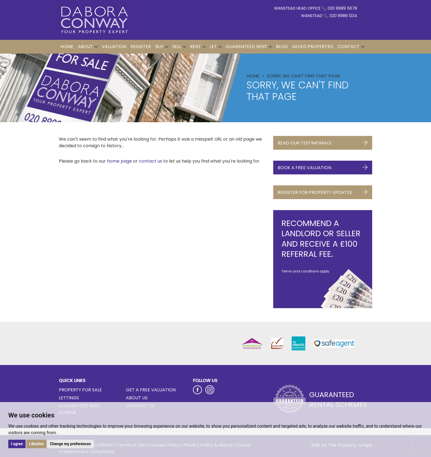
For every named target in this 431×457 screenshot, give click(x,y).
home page (119, 161)
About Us (137, 398)
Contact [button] (351, 46)
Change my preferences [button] (70, 444)
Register (141, 46)
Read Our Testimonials (323, 141)
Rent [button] (198, 46)
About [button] (88, 46)
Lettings (69, 398)
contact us (150, 161)
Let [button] (216, 46)
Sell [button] (179, 46)
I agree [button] (17, 444)
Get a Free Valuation (151, 390)
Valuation (114, 46)
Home (66, 46)
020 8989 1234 (343, 15)
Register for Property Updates (323, 191)
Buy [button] (161, 46)
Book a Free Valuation (323, 166)
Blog (282, 46)
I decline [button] (36, 444)
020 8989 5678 (342, 8)
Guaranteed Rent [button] (249, 46)
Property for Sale (80, 390)
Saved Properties (312, 46)
